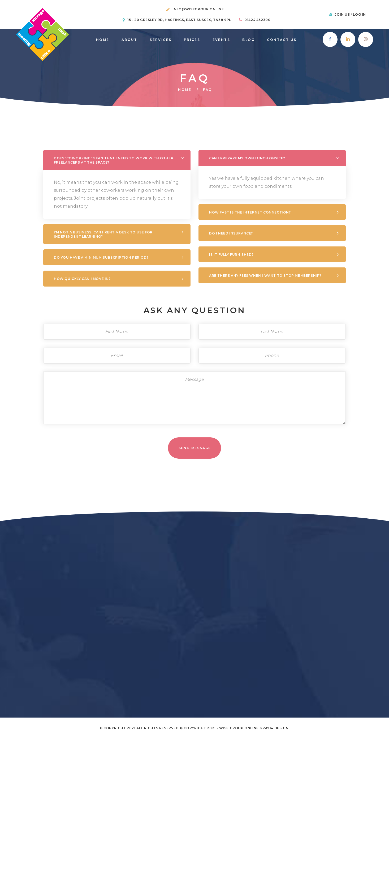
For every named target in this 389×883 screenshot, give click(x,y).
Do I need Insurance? (164, 233)
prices (192, 40)
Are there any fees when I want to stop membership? (198, 276)
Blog (248, 40)
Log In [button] (359, 14)
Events (221, 40)
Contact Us (281, 40)
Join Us (343, 14)
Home (102, 40)
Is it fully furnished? (164, 255)
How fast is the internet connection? (183, 212)
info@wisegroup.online (198, 9)
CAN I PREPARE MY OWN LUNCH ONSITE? (180, 158)
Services (160, 40)
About (129, 40)
